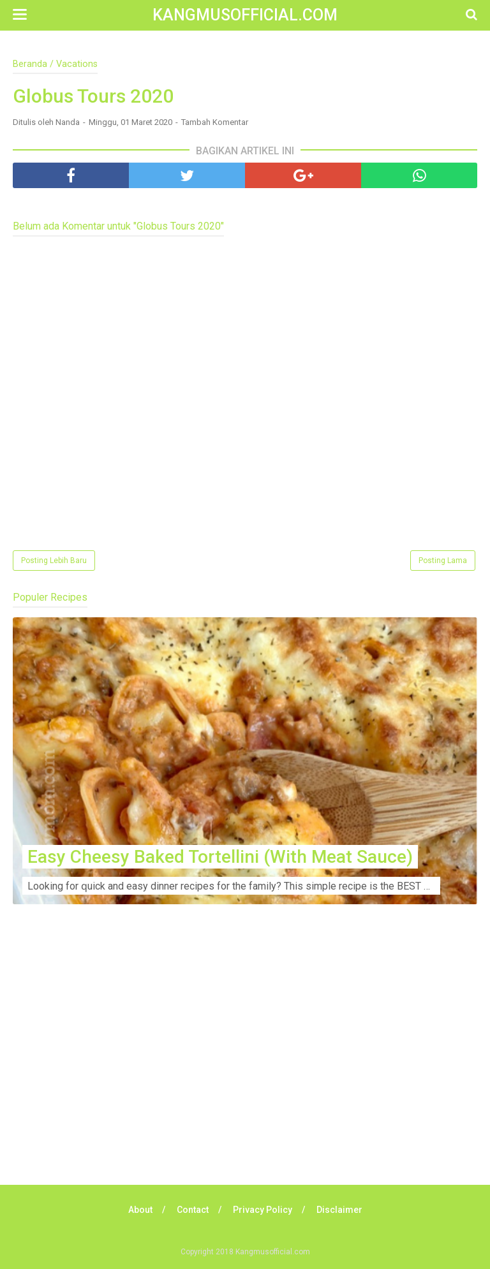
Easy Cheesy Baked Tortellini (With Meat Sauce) (220, 856)
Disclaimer (339, 1210)
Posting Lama (443, 560)
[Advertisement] (245, 1063)
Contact (193, 1210)
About (140, 1210)
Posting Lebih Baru (54, 560)
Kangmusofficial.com (245, 15)
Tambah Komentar (214, 122)
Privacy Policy (262, 1210)
